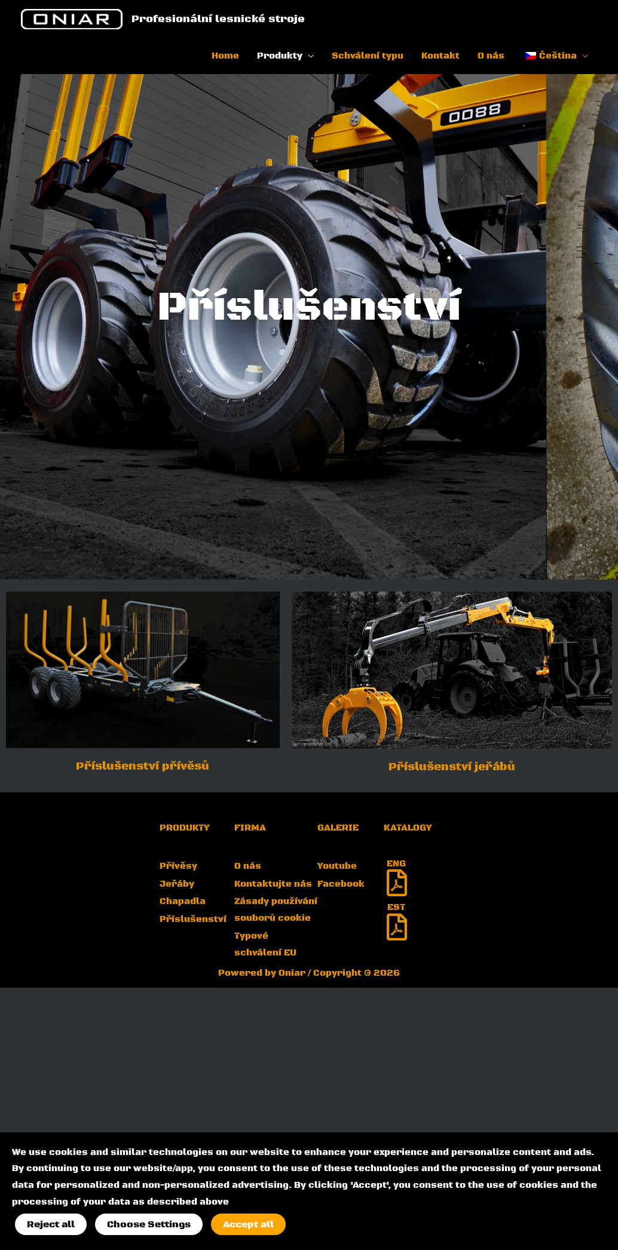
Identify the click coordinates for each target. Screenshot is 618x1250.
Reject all (51, 1224)
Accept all (248, 1224)
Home (225, 56)
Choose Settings (149, 1224)
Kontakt (440, 56)
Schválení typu (367, 56)
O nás (491, 56)
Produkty (279, 56)
